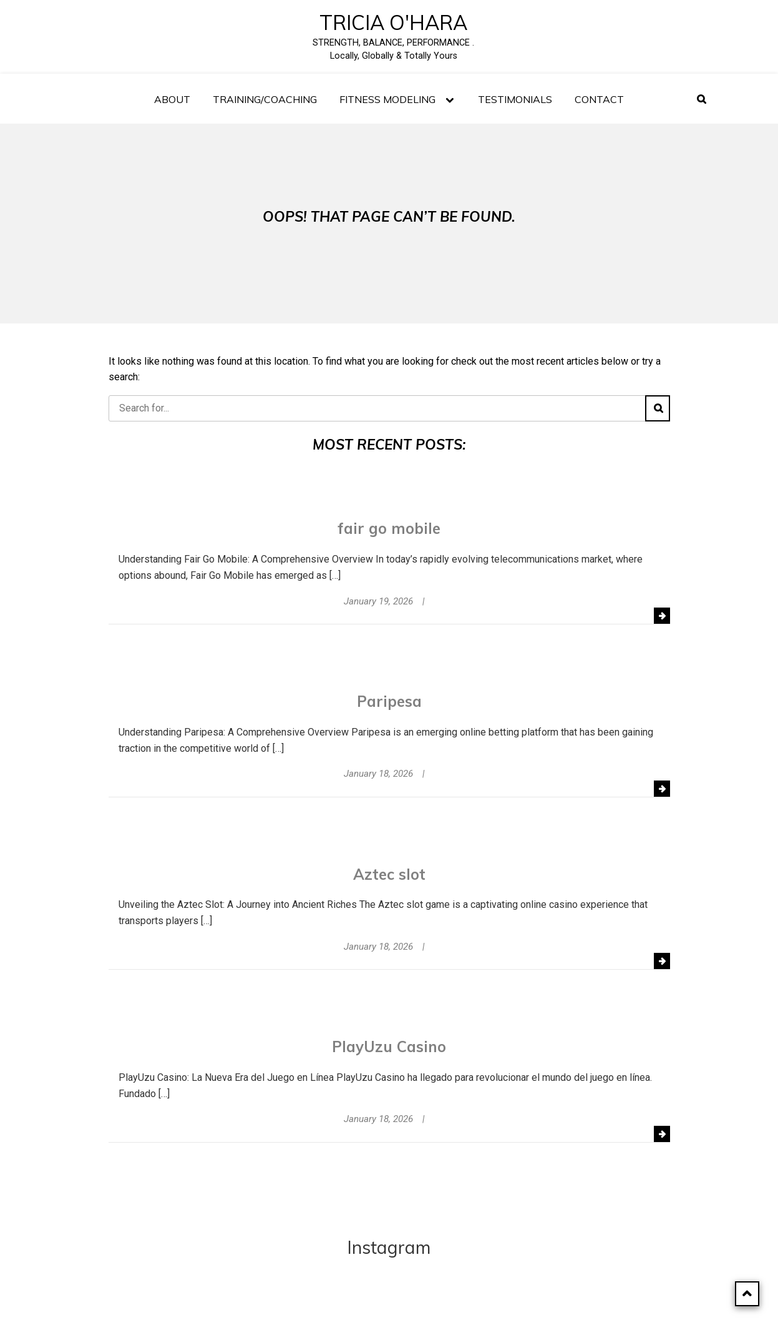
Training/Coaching (265, 99)
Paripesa (389, 701)
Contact (599, 99)
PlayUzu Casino (389, 1046)
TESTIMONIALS (515, 99)
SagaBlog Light (494, 1302)
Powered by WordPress (362, 1302)
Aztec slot (389, 874)
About (172, 99)
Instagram (389, 1247)
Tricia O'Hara (393, 22)
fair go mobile (389, 528)
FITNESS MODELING (387, 99)
